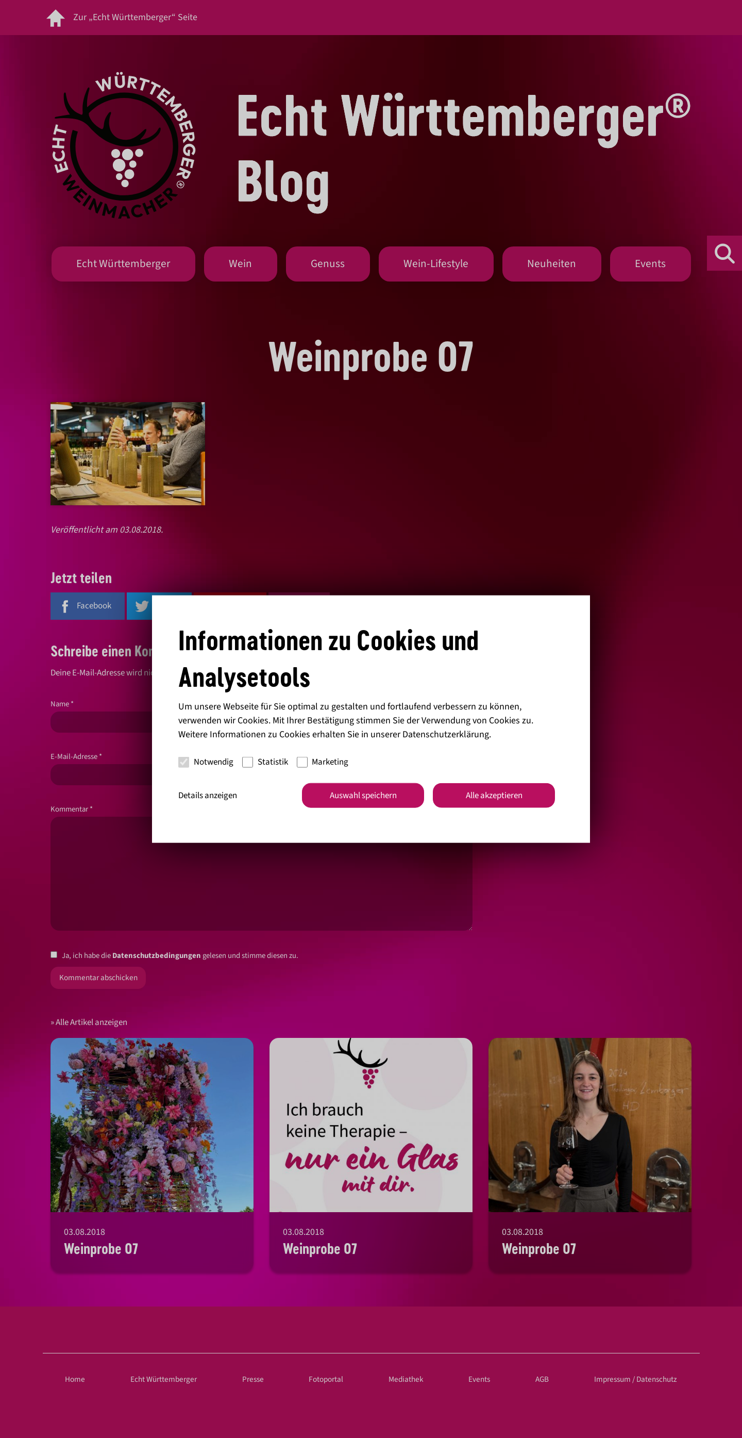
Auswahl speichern (363, 795)
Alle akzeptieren (494, 795)
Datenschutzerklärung (445, 734)
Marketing (323, 762)
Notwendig (205, 762)
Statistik (265, 762)
